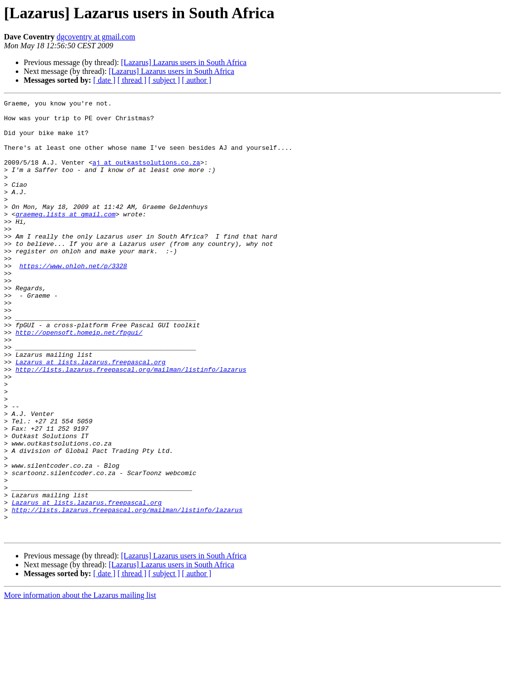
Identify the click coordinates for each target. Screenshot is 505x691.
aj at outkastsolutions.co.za (146, 175)
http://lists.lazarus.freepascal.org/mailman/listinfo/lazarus (130, 423)
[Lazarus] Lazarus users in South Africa (184, 62)
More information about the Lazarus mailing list (80, 682)
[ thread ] (131, 80)
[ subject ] (164, 80)
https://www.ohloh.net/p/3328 (73, 299)
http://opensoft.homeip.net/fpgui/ (78, 379)
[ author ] (197, 80)
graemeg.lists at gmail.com (65, 237)
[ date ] (104, 80)
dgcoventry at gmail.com (96, 37)
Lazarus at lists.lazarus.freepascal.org (90, 415)
